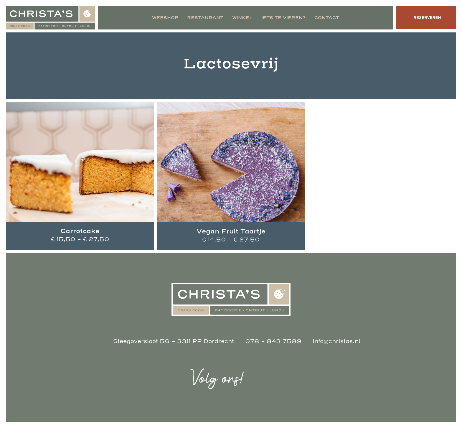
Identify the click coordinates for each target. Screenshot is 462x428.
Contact (325, 17)
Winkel (241, 17)
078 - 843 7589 (273, 341)
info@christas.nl (336, 341)
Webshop (164, 17)
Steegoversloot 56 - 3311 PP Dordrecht (173, 341)
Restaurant (204, 17)
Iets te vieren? (282, 17)
